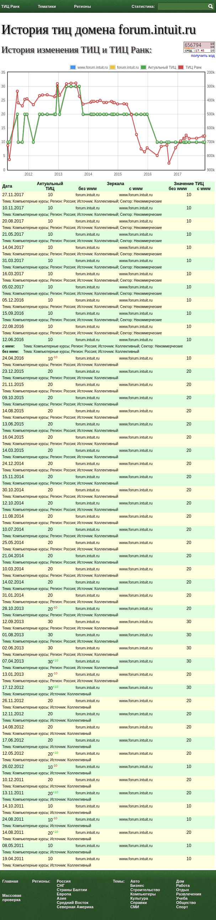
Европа (64, 894)
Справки (138, 902)
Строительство (145, 890)
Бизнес (137, 885)
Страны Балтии (72, 890)
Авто (135, 881)
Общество (186, 902)
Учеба (182, 898)
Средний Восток (73, 902)
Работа (183, 885)
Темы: (119, 881)
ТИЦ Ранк (10, 6)
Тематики (47, 6)
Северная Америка (75, 907)
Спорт (182, 907)
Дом (180, 881)
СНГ (61, 885)
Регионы (82, 6)
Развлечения (188, 894)
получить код (203, 55)
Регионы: (41, 881)
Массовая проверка (12, 897)
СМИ (134, 907)
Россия (64, 881)
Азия (62, 898)
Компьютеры (143, 894)
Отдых (182, 890)
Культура (139, 898)
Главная (10, 881)
